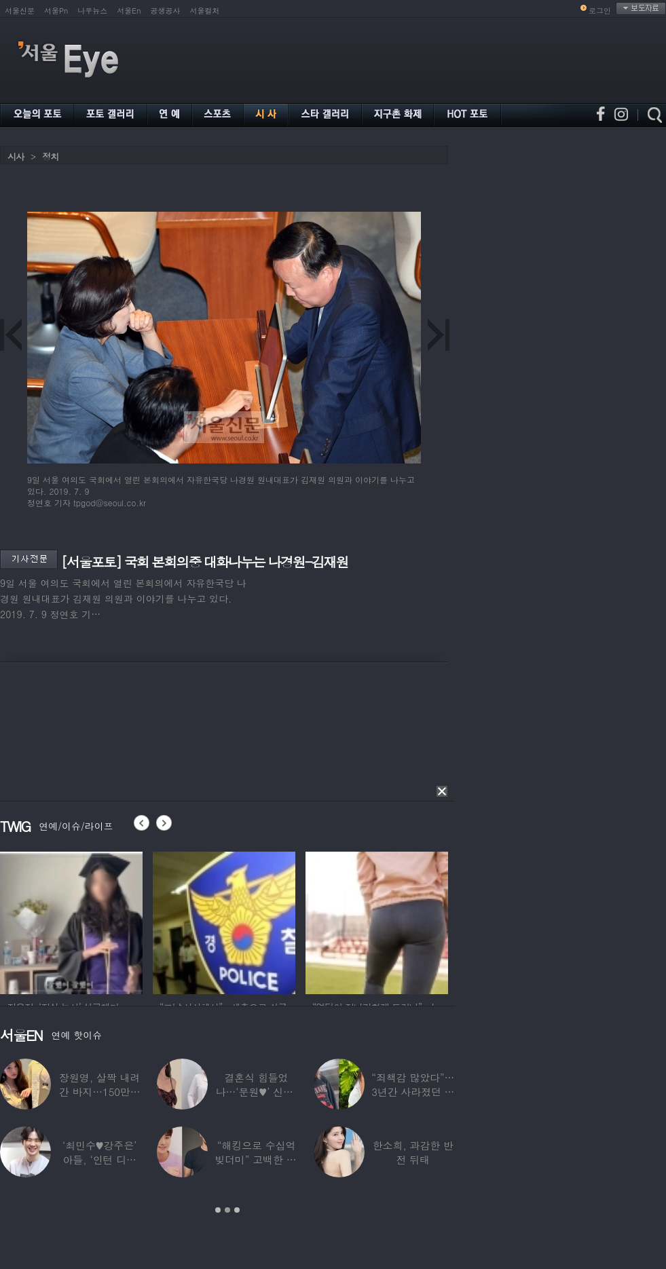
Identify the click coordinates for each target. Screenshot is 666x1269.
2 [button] (227, 1210)
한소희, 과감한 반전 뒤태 (413, 1152)
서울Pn (56, 10)
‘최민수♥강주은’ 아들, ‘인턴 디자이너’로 (99, 1159)
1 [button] (218, 1210)
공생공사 (166, 10)
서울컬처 (205, 10)
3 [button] (237, 1210)
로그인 (600, 10)
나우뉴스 (92, 10)
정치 (50, 156)
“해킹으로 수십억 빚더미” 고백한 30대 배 (256, 1159)
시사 (15, 156)
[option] (71, 921)
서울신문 (20, 10)
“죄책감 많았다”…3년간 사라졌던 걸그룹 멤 (412, 1091)
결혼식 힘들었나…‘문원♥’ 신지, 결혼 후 (256, 1091)
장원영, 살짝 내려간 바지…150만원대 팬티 (100, 1091)
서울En (129, 10)
